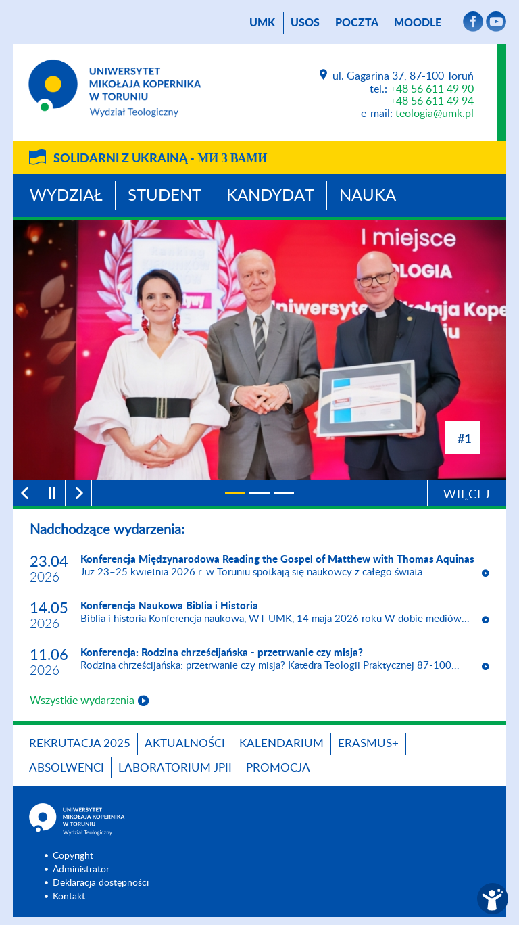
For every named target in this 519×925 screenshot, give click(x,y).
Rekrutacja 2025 (79, 743)
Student (164, 196)
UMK (262, 23)
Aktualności (185, 743)
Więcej (467, 495)
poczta (356, 23)
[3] (284, 493)
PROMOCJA (278, 768)
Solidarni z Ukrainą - (160, 159)
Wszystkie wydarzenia (82, 700)
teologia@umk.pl (434, 113)
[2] (259, 493)
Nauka (367, 196)
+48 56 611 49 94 (432, 101)
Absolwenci (66, 768)
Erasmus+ (368, 743)
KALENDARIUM (281, 743)
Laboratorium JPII (175, 768)
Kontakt (69, 896)
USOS (305, 23)
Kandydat (270, 196)
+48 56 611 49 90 (432, 89)
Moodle (417, 23)
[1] (235, 493)
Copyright (73, 856)
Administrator (81, 869)
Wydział (66, 196)
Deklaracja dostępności (101, 883)
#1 (464, 438)
